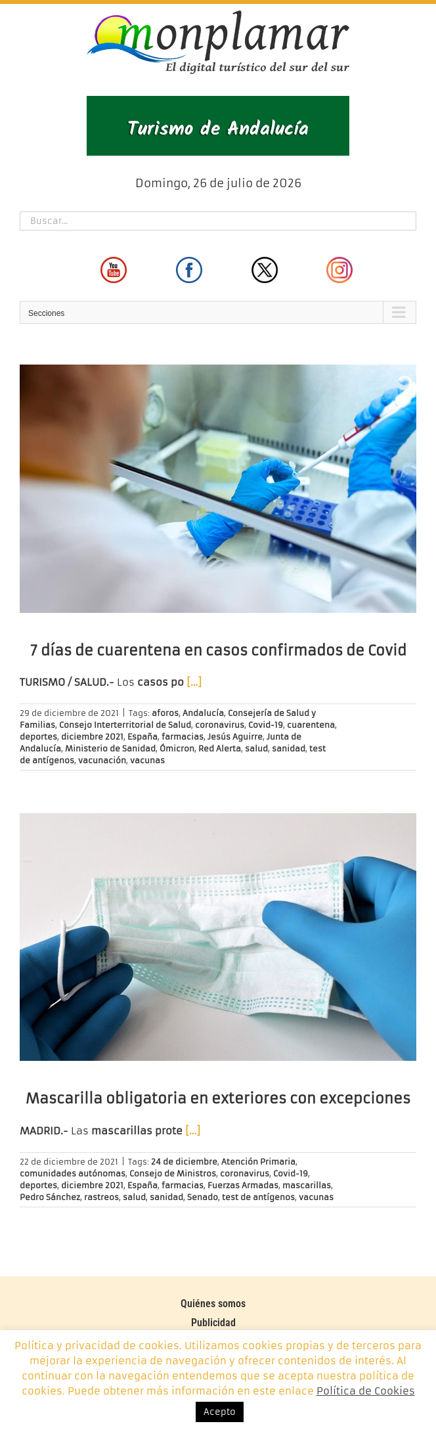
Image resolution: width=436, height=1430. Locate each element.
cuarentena (311, 725)
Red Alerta (219, 748)
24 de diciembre (184, 1162)
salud (256, 748)
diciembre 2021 (92, 737)
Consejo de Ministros (172, 1173)
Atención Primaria (258, 1162)
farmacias (183, 737)
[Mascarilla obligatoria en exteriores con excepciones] (218, 937)
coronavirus (219, 725)
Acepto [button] (220, 1412)
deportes (38, 737)
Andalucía (203, 713)
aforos (165, 713)
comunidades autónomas (72, 1173)
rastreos (101, 1197)
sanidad (288, 748)
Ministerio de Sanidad (110, 748)
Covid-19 (265, 725)
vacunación (102, 760)
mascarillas (306, 1185)
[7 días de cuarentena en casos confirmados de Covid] (218, 489)
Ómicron (177, 748)
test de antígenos (258, 1197)
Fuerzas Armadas (242, 1185)
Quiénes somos (213, 1303)
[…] (194, 682)
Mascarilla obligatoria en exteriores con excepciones (218, 1098)
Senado (202, 1197)
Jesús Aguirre (235, 737)
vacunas (147, 760)
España (142, 737)
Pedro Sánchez (50, 1197)
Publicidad (213, 1322)
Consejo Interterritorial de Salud (125, 725)
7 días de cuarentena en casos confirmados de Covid (218, 650)
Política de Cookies (365, 1391)
